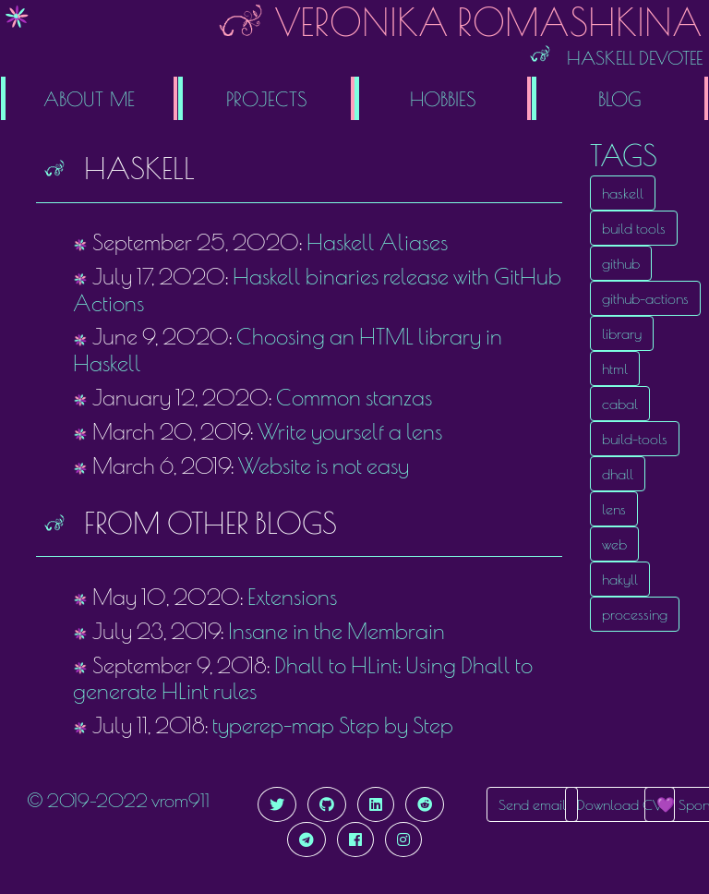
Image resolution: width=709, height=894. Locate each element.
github (621, 263)
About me (89, 98)
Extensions (292, 597)
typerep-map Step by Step (332, 725)
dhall (617, 473)
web (614, 544)
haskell (622, 193)
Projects (266, 98)
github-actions (645, 298)
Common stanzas (354, 397)
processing (634, 614)
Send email (532, 804)
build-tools (634, 438)
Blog (620, 98)
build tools (634, 228)
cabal (620, 403)
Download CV (620, 804)
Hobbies (442, 98)
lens (614, 509)
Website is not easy (323, 465)
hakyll (620, 579)
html (615, 368)
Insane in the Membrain (336, 631)
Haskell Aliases (377, 242)
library (622, 333)
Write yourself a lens (350, 431)
